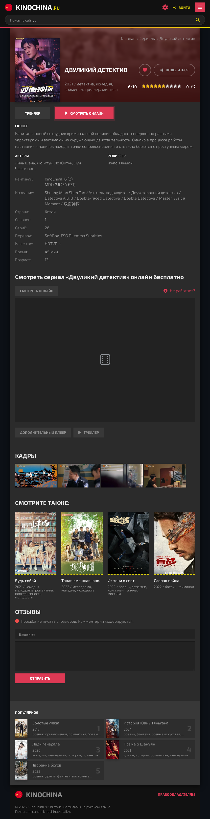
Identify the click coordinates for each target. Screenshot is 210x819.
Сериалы (148, 38)
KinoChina (32, 7)
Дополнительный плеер (43, 432)
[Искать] (197, 20)
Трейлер (32, 113)
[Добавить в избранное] (145, 70)
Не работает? (182, 290)
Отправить (40, 678)
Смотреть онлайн (87, 113)
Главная (128, 38)
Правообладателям (176, 794)
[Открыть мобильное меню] (200, 7)
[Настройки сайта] (165, 7)
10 (179, 86)
